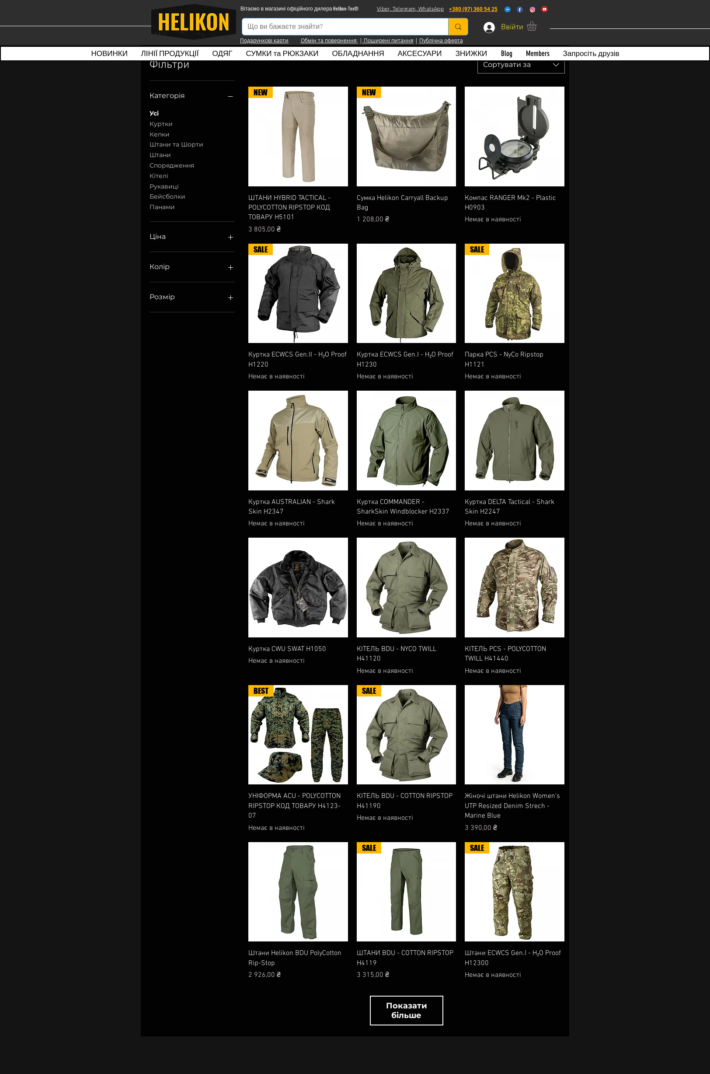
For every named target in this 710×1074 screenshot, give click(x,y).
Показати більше (406, 1010)
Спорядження (172, 165)
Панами (162, 206)
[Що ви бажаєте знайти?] (338, 26)
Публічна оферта (441, 40)
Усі (154, 112)
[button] (537, 26)
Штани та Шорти (176, 144)
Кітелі (159, 175)
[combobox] (521, 64)
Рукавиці (164, 186)
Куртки (161, 123)
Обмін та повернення (329, 40)
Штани (160, 154)
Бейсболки (167, 196)
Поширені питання (388, 40)
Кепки (160, 133)
